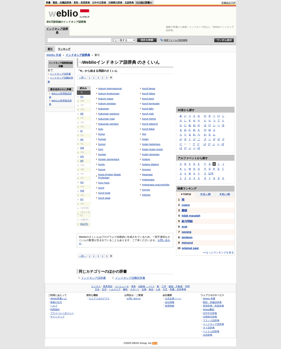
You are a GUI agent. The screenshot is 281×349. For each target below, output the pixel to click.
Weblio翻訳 (208, 309)
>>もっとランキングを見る (218, 252)
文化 (97, 289)
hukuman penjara (108, 123)
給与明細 (187, 221)
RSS (155, 343)
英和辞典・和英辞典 (213, 305)
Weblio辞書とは (58, 298)
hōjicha (146, 194)
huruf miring (149, 118)
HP (82, 161)
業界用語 (107, 286)
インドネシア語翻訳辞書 (130, 277)
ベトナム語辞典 (211, 331)
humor (102, 144)
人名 (158, 289)
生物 (144, 289)
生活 (104, 289)
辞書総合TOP (228, 2)
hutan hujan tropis (152, 149)
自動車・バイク (146, 286)
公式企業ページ (173, 298)
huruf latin (148, 108)
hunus (101, 169)
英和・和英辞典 (82, 2)
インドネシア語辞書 (93, 277)
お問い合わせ (134, 298)
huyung (146, 169)
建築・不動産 (176, 286)
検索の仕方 (56, 302)
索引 (50, 49)
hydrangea (148, 179)
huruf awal (104, 197)
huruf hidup (148, 93)
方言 (165, 289)
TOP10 (186, 194)
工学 (164, 286)
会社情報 (169, 302)
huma (101, 134)
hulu (100, 128)
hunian (102, 154)
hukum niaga (105, 98)
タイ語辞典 (209, 327)
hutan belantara (151, 144)
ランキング (64, 49)
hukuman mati (106, 118)
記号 (210, 173)
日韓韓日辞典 (115, 2)
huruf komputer (151, 103)
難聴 (184, 210)
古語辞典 (129, 2)
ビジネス (96, 286)
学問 (187, 286)
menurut (187, 242)
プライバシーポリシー (62, 313)
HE (82, 113)
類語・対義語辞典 (62, 2)
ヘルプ (53, 305)
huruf (101, 187)
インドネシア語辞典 (78, 55)
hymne (146, 189)
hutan (145, 139)
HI (81, 131)
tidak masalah (191, 215)
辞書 (48, 2)
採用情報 (169, 305)
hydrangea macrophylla (155, 184)
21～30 (224, 194)
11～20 (205, 194)
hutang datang (150, 164)
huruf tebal (148, 128)
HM (82, 148)
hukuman (103, 108)
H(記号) (84, 224)
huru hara (103, 182)
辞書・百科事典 (178, 289)
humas (102, 139)
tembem (187, 237)
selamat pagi (190, 248)
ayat (184, 226)
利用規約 (55, 309)
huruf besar (148, 88)
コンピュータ (122, 286)
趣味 (125, 289)
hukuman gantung (108, 113)
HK (82, 139)
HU (82, 182)
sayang (186, 231)
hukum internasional (110, 88)
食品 (151, 289)
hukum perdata (107, 103)
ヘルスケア (115, 289)
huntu (101, 164)
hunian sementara (108, 159)
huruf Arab (104, 192)
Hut (144, 134)
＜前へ (82, 77)
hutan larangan (151, 154)
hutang (146, 159)
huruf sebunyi (150, 123)
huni (100, 149)
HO (82, 156)
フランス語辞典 (211, 320)
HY (82, 199)
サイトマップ (57, 316)
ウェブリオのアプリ (99, 298)
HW (82, 190)
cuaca (186, 204)
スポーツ (134, 289)
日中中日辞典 (99, 2)
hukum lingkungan (108, 93)
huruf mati (148, 113)
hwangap (147, 174)
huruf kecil (148, 98)
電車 (133, 286)
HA (82, 96)
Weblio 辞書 (53, 55)
